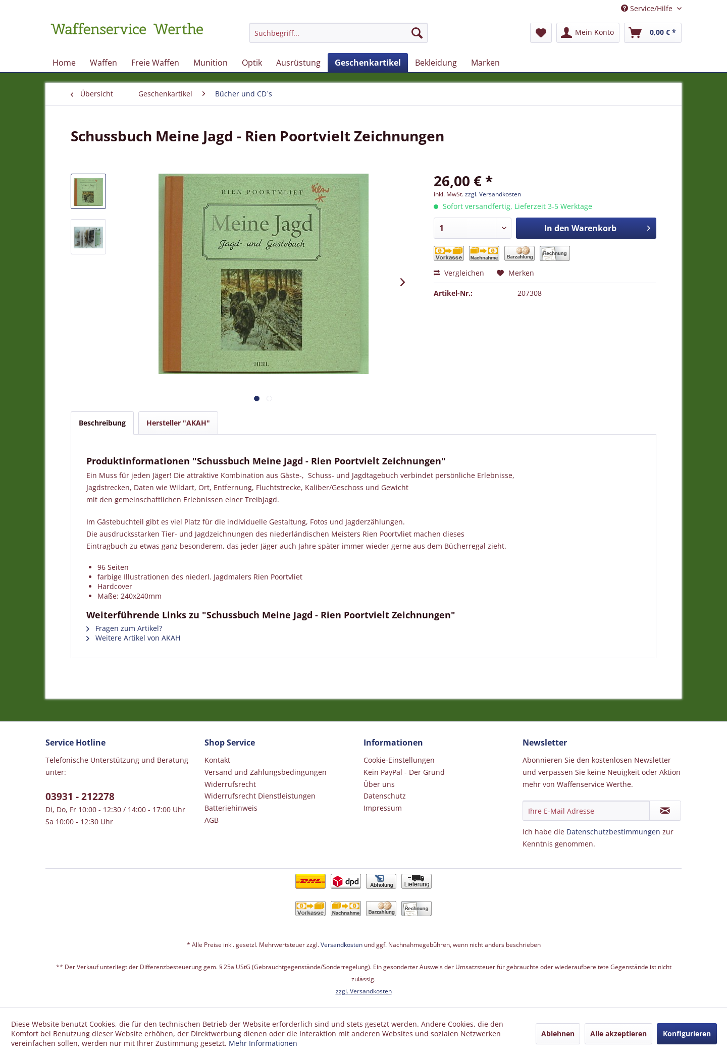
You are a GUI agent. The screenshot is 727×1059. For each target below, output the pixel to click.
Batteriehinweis (230, 808)
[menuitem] (338, 37)
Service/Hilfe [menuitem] (647, 8)
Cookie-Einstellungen (399, 760)
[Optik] (252, 62)
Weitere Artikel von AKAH (133, 638)
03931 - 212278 (80, 796)
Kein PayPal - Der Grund (404, 772)
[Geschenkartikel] (368, 62)
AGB (211, 820)
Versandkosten (341, 944)
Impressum (383, 808)
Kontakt (217, 760)
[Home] (64, 62)
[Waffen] (103, 62)
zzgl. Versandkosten (493, 194)
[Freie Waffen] (155, 62)
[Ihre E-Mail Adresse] (586, 811)
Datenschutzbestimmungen (613, 831)
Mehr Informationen (263, 1043)
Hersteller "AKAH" (178, 423)
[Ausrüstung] (298, 62)
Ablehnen (558, 1033)
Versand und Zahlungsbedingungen (265, 772)
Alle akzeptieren (618, 1033)
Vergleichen (459, 273)
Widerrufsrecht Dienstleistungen (260, 796)
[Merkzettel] (541, 33)
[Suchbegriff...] (338, 33)
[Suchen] (417, 33)
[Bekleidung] (436, 62)
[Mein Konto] (587, 33)
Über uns (379, 784)
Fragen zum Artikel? (124, 628)
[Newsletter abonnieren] (665, 811)
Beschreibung (102, 423)
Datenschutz (385, 796)
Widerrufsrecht (230, 784)
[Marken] (485, 62)
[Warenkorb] (653, 33)
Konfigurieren (687, 1033)
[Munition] (210, 62)
